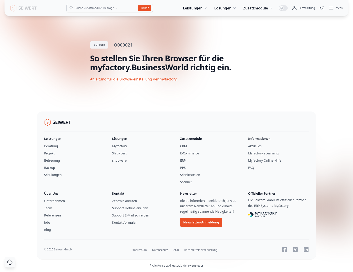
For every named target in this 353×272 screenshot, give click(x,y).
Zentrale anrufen (124, 201)
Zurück (99, 45)
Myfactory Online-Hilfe (264, 160)
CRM (183, 146)
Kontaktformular (124, 222)
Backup (49, 167)
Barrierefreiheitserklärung (200, 250)
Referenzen (52, 215)
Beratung (51, 146)
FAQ (251, 167)
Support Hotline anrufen (130, 208)
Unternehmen (54, 201)
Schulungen (53, 175)
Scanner (186, 182)
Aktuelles (255, 146)
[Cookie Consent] (10, 262)
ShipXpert (119, 153)
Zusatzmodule (258, 8)
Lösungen (225, 8)
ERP (183, 160)
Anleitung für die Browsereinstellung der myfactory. (133, 79)
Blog (47, 229)
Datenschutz (160, 250)
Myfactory (119, 146)
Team (48, 208)
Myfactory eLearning (263, 153)
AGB (176, 250)
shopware (119, 160)
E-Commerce (189, 153)
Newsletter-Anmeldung (201, 222)
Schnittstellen (190, 175)
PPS (183, 167)
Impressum (139, 250)
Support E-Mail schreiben (130, 215)
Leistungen (195, 8)
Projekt (49, 153)
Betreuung (52, 160)
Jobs (47, 222)
